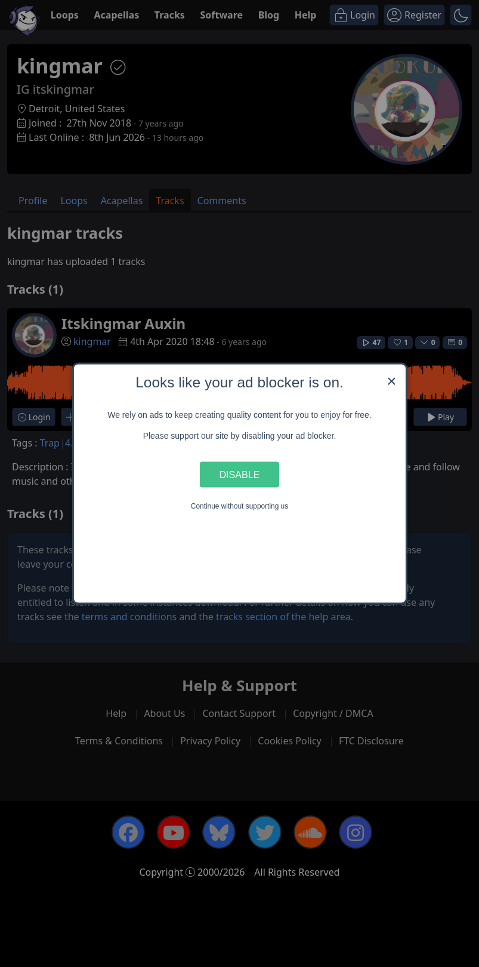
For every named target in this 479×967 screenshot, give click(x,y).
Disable (240, 474)
